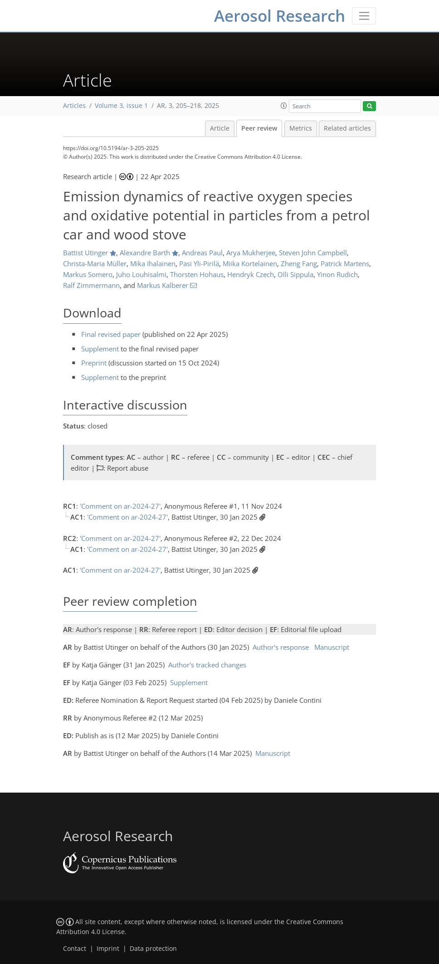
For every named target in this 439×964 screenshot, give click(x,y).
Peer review (259, 128)
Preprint (94, 362)
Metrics (300, 128)
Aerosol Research (279, 15)
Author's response (281, 647)
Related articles (347, 128)
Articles (74, 106)
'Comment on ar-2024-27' (120, 506)
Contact (74, 949)
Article (219, 128)
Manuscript (331, 647)
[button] (284, 106)
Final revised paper (111, 334)
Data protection (153, 949)
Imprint (108, 949)
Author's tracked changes (207, 664)
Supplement (100, 348)
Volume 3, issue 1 (121, 106)
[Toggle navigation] (364, 15)
